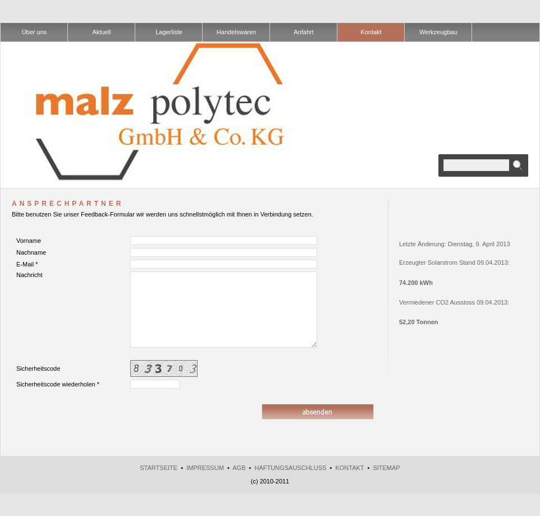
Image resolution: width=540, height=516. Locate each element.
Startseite (158, 467)
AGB (238, 467)
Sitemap (386, 467)
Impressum (205, 467)
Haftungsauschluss (291, 467)
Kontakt (349, 467)
